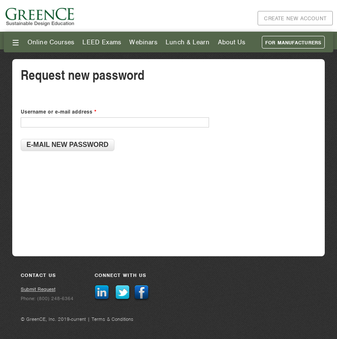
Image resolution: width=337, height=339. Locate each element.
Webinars (143, 42)
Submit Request (38, 289)
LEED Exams (101, 42)
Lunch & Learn (187, 42)
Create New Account (295, 18)
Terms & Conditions (112, 319)
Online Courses (50, 42)
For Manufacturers (293, 42)
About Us (232, 42)
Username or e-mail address (58, 111)
